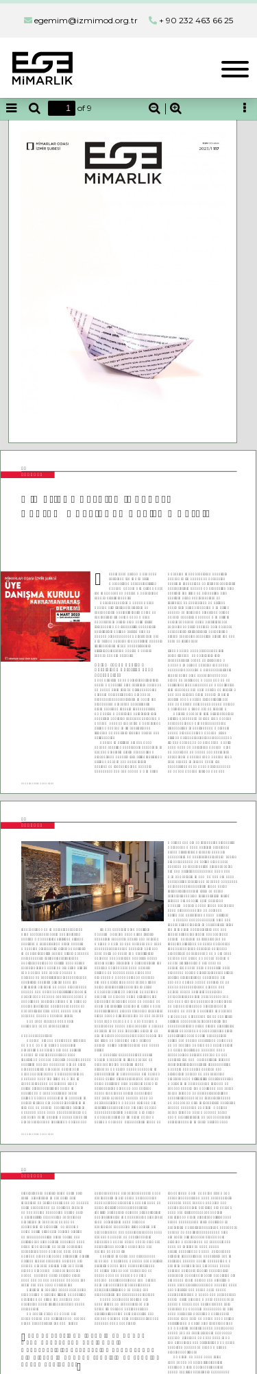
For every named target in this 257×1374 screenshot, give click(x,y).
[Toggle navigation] (235, 67)
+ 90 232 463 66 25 (196, 20)
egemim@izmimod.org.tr (86, 20)
